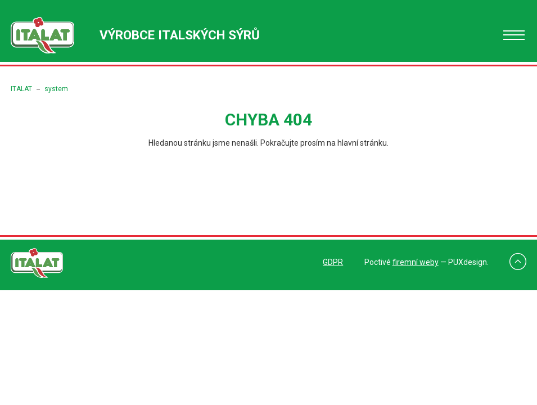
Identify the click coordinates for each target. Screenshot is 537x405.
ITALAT (21, 89)
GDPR (333, 262)
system (56, 89)
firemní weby (415, 262)
